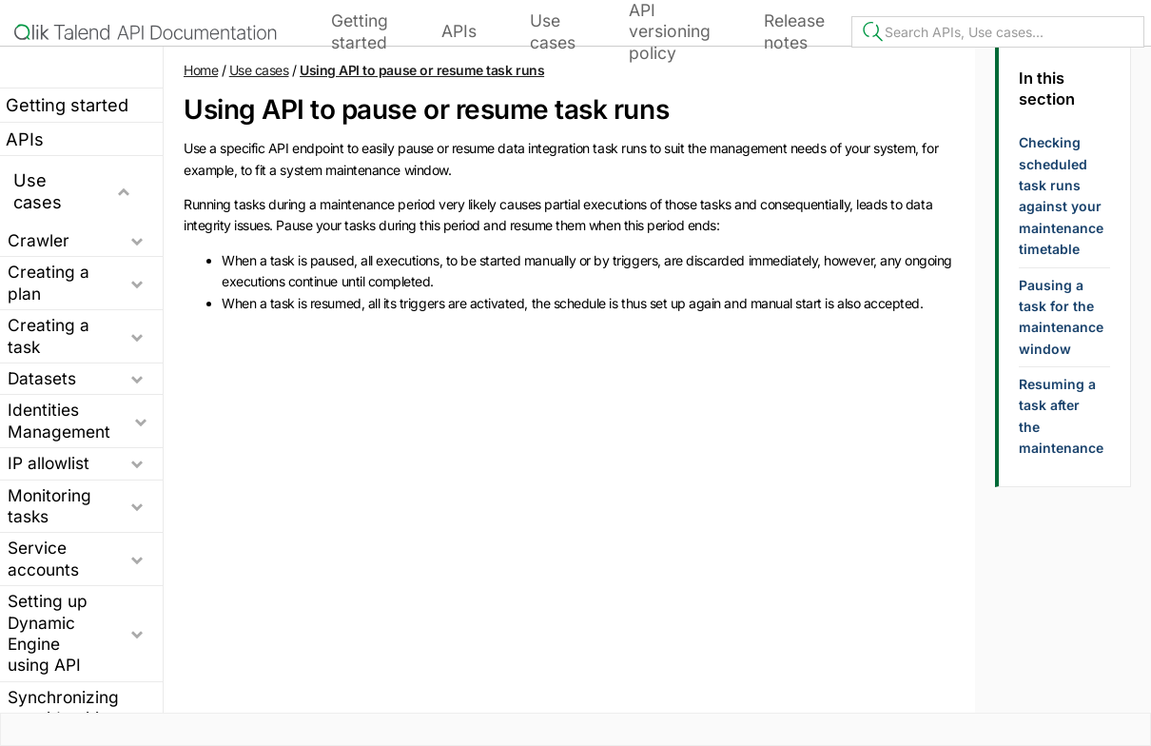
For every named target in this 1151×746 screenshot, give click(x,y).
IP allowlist (48, 463)
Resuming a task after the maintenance (1061, 416)
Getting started (359, 30)
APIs (459, 31)
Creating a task (48, 335)
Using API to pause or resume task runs (422, 70)
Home (201, 70)
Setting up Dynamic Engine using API (48, 633)
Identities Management (59, 420)
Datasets (42, 378)
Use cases (553, 30)
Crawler (38, 240)
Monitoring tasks (49, 505)
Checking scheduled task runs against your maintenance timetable (1061, 195)
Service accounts (43, 558)
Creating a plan (48, 282)
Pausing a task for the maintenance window (1061, 317)
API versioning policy (670, 31)
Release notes (794, 30)
